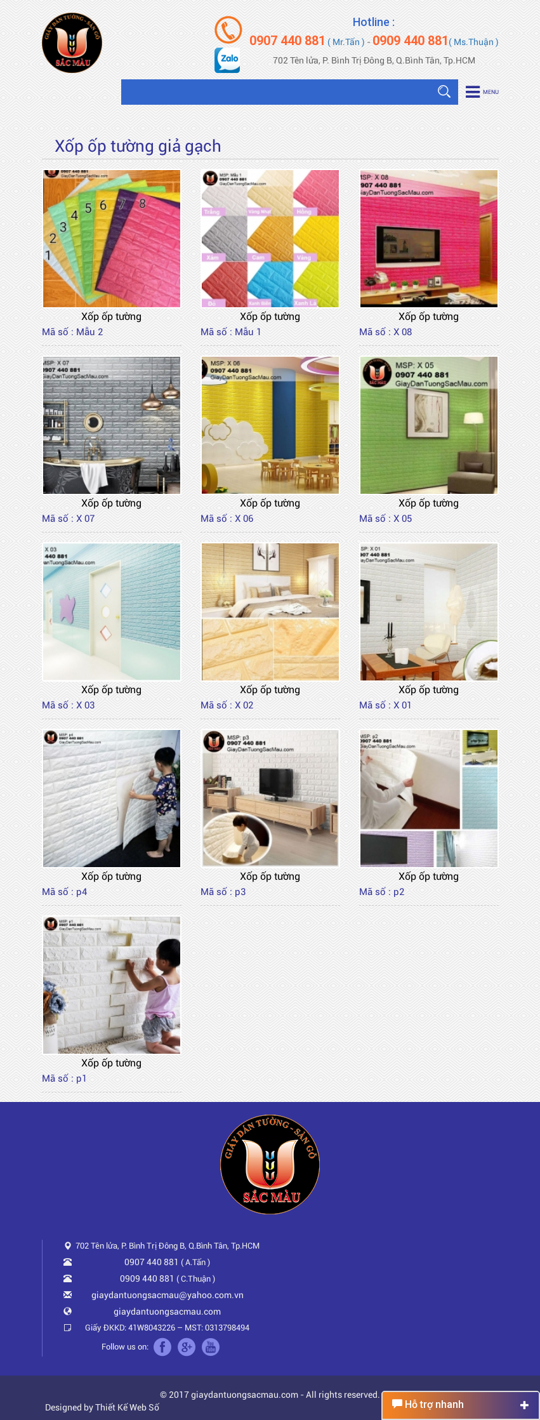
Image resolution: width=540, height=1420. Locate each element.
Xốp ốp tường (111, 316)
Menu (482, 92)
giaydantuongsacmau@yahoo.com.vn (167, 1295)
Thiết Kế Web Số (127, 1407)
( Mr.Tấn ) (307, 42)
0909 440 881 (147, 1278)
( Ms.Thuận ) (435, 42)
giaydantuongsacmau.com (167, 1311)
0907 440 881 (151, 1262)
